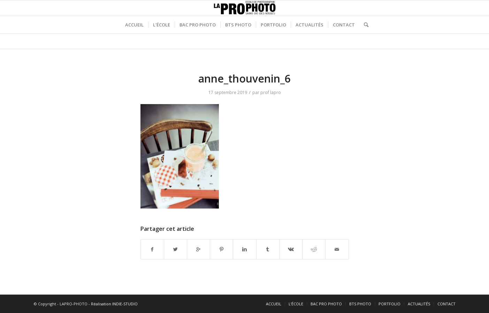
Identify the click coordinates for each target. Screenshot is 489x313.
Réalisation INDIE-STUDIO (114, 303)
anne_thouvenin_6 (244, 78)
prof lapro (270, 92)
